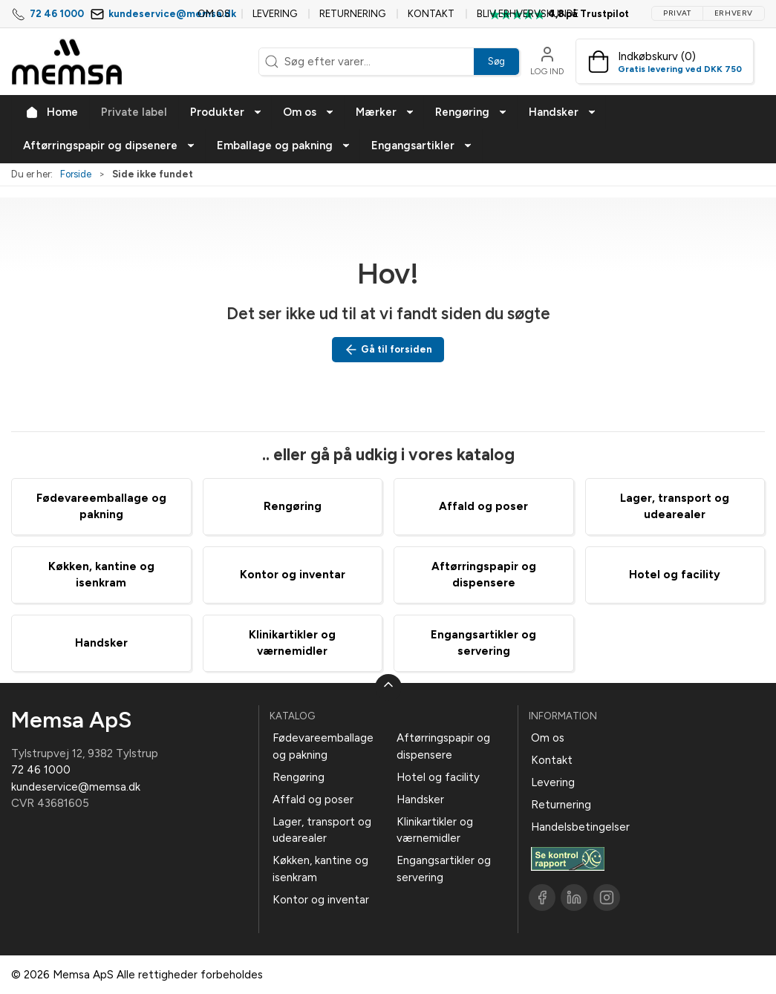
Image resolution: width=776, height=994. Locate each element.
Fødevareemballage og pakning (323, 746)
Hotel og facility (674, 574)
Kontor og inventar (292, 574)
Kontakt (431, 13)
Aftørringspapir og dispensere (443, 746)
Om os (214, 13)
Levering (274, 13)
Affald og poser (483, 506)
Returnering (352, 13)
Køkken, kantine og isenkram (320, 869)
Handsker (101, 643)
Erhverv (733, 13)
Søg (496, 61)
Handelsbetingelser (580, 827)
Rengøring (293, 506)
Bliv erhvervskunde (527, 13)
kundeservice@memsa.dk (172, 13)
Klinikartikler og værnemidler (435, 830)
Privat (677, 13)
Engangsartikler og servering (444, 869)
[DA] (67, 61)
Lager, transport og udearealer (322, 830)
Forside (75, 174)
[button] (226, 112)
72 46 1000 (57, 13)
